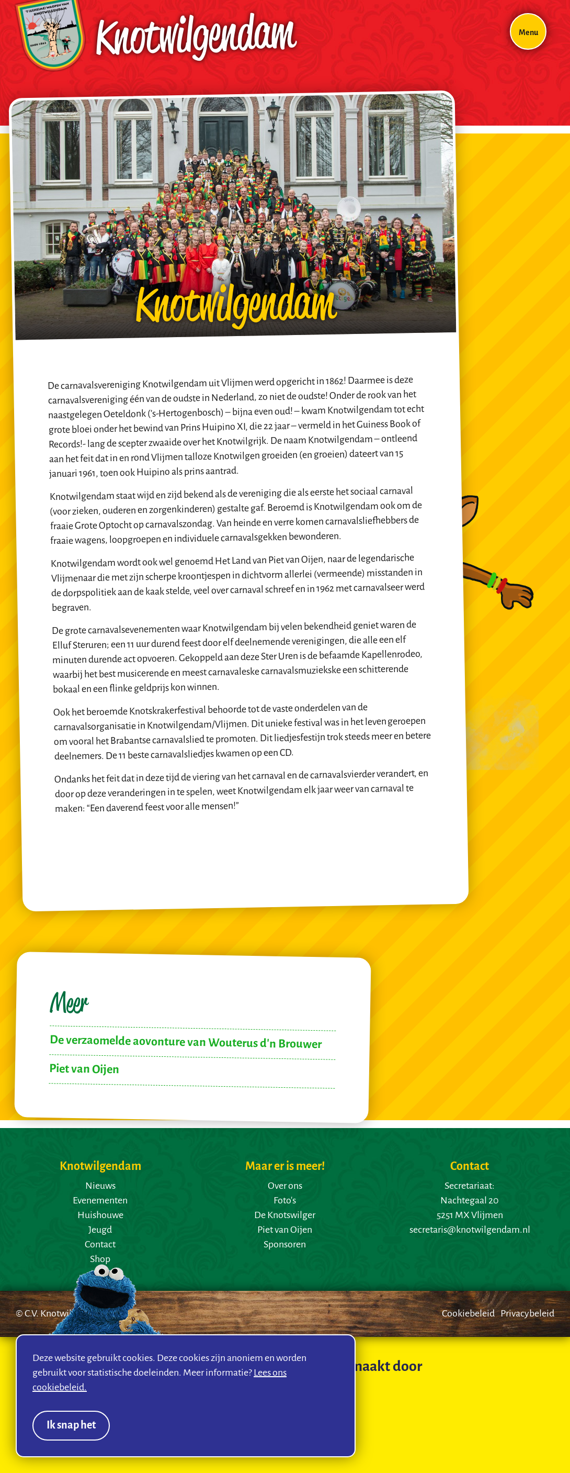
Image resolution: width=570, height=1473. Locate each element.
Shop (100, 1259)
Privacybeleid (527, 1314)
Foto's (284, 1201)
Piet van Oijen (84, 1069)
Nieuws (100, 1186)
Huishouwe (100, 1215)
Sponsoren (285, 1245)
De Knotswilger (284, 1215)
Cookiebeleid (468, 1314)
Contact (100, 1245)
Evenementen (100, 1201)
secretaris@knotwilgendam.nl (469, 1230)
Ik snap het (71, 1426)
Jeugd (100, 1230)
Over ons (285, 1186)
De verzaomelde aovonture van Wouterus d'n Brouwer (186, 1042)
